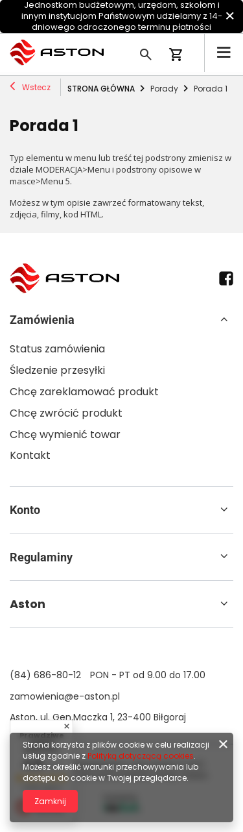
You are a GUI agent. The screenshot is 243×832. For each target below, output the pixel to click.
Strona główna (101, 88)
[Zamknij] (229, 16)
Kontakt (30, 456)
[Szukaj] (146, 52)
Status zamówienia (57, 349)
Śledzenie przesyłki (57, 371)
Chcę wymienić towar (65, 435)
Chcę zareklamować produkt (84, 392)
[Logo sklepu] (57, 53)
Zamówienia (42, 319)
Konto (25, 510)
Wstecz (30, 87)
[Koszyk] (181, 55)
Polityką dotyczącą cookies (140, 755)
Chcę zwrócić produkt (66, 414)
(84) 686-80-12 (45, 674)
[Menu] (223, 52)
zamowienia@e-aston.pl (65, 696)
